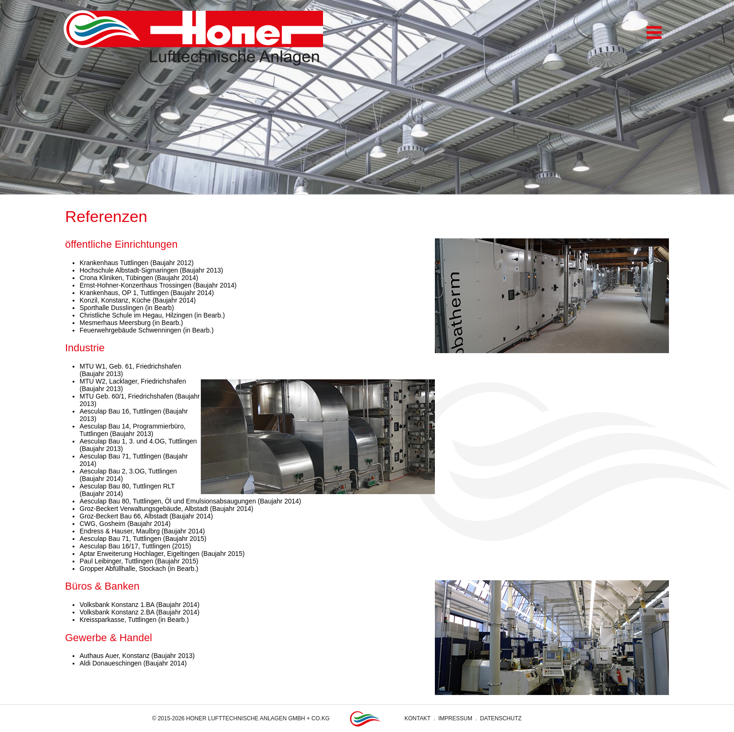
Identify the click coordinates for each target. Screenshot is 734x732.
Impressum (455, 718)
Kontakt (417, 718)
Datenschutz (500, 718)
